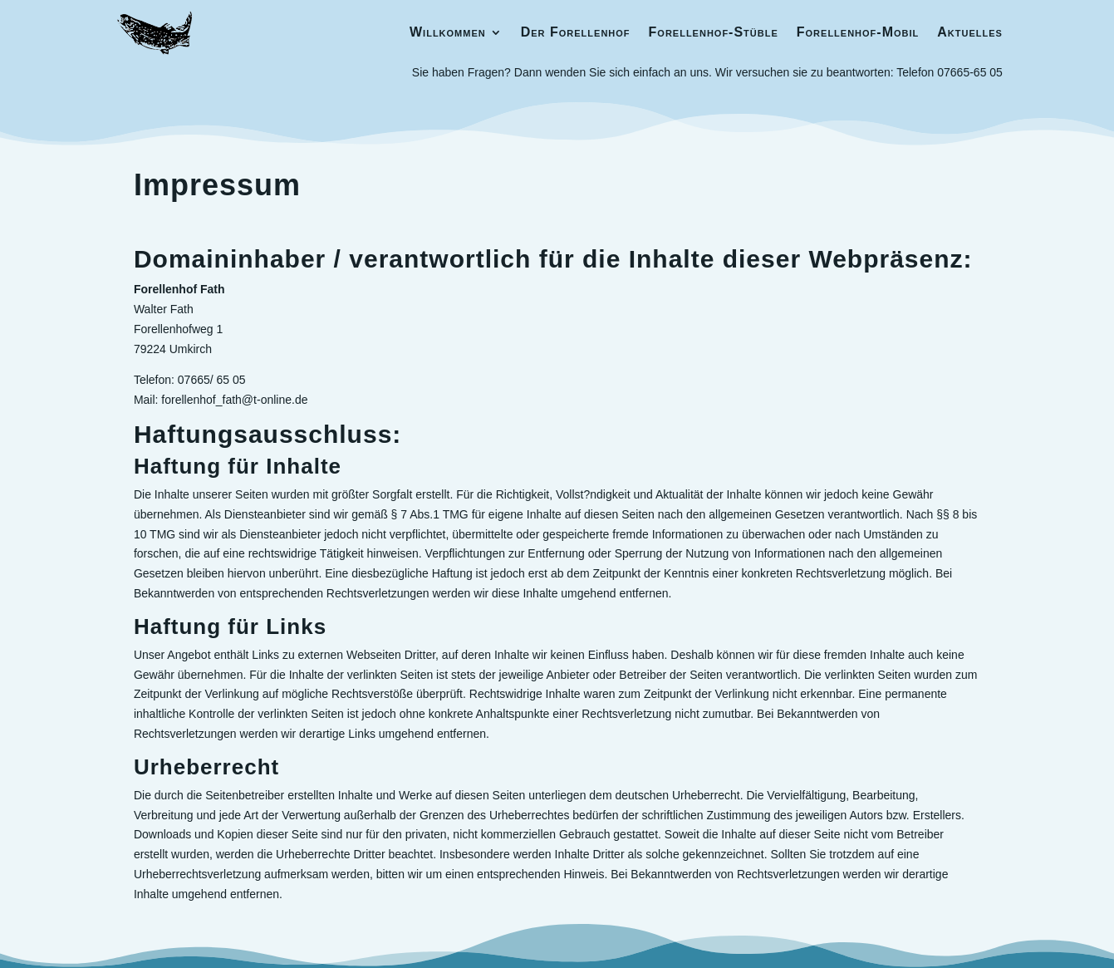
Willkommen (448, 32)
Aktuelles (970, 32)
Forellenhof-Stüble (713, 32)
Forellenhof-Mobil (858, 32)
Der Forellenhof (576, 32)
